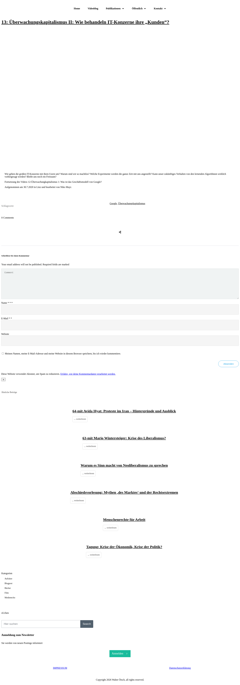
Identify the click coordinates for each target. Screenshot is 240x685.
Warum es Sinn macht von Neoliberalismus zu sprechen (124, 465)
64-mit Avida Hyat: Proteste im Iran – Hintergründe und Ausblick (124, 411)
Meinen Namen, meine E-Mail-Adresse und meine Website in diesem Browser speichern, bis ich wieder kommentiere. (63, 353)
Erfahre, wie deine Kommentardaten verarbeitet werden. (88, 374)
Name (7, 303)
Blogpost (8, 583)
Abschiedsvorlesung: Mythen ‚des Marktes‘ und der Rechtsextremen (124, 492)
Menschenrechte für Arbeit (124, 520)
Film (7, 593)
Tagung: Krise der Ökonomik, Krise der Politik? (124, 547)
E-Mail (6, 318)
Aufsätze (8, 579)
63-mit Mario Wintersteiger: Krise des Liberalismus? (124, 438)
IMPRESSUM (60, 668)
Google (113, 203)
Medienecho (10, 597)
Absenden (228, 364)
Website (5, 334)
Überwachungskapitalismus (131, 203)
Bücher (8, 588)
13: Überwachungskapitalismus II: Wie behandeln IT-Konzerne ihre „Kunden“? (85, 22)
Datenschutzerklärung (180, 668)
